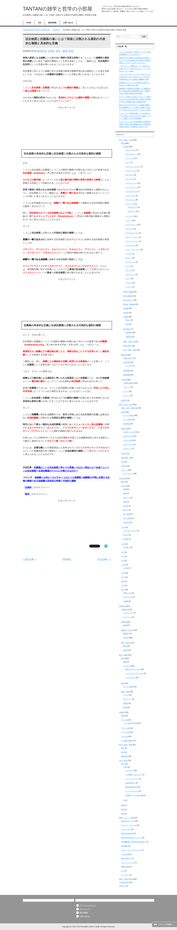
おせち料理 (127, 518)
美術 (122, 805)
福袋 (125, 489)
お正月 (123, 486)
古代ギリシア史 (129, 432)
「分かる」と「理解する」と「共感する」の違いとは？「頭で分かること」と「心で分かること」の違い (135, 68)
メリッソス (129, 158)
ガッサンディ (130, 262)
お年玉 (125, 506)
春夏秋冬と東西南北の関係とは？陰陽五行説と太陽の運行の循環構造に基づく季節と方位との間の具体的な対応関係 (135, 91)
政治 (122, 748)
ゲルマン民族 (128, 440)
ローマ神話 (127, 420)
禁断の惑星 (125, 867)
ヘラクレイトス (131, 183)
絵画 (122, 809)
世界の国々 (125, 458)
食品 (125, 707)
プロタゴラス (132, 207)
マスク (125, 695)
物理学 (125, 634)
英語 (122, 716)
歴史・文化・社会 (125, 405)
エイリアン (125, 875)
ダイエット (127, 699)
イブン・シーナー (132, 237)
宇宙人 (127, 320)
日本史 (123, 454)
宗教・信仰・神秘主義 (129, 408)
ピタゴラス (129, 175)
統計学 (125, 650)
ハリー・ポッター (132, 779)
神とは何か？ (128, 300)
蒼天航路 (124, 846)
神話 (122, 412)
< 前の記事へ (29, 559)
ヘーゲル (128, 283)
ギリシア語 (125, 732)
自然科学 (42, 51)
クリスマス (127, 597)
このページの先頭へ (165, 924)
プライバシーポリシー (88, 905)
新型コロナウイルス (132, 669)
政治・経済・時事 (125, 745)
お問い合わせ (68, 23)
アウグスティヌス (132, 233)
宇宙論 (125, 317)
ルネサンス (127, 449)
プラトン (128, 220)
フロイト (126, 387)
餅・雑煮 (126, 514)
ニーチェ (128, 287)
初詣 (125, 493)
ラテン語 (124, 736)
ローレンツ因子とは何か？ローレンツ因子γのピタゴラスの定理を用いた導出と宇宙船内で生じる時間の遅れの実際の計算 (135, 99)
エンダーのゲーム (132, 791)
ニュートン (127, 617)
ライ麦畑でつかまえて (133, 775)
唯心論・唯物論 (129, 304)
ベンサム (128, 366)
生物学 (51, 51)
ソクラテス (129, 216)
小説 (125, 767)
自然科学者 (125, 610)
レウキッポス (130, 196)
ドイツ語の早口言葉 (130, 723)
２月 (122, 527)
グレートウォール (127, 863)
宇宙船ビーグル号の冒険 (134, 795)
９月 (122, 577)
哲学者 (125, 147)
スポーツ (124, 470)
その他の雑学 (124, 882)
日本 (122, 462)
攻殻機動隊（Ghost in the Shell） (133, 842)
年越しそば (127, 593)
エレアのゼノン (131, 154)
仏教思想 (128, 337)
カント (127, 279)
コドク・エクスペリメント (131, 850)
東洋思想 (126, 329)
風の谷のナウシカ (127, 821)
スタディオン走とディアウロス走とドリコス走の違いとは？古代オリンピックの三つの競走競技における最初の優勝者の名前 (135, 76)
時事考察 (124, 756)
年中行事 (122, 478)
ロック (127, 266)
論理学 (123, 400)
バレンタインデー (129, 531)
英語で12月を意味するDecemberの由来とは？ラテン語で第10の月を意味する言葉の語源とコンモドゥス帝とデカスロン (135, 60)
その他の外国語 (127, 741)
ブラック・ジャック (128, 825)
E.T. (122, 871)
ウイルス (126, 666)
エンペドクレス (131, 187)
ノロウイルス (130, 678)
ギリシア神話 (128, 415)
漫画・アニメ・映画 (126, 818)
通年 (122, 482)
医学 (70, 51)
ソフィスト (129, 204)
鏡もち (125, 510)
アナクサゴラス (131, 191)
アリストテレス (131, 225)
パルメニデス (130, 150)
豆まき (125, 535)
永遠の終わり (130, 783)
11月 (123, 585)
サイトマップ (85, 909)
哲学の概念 (127, 296)
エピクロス (129, 229)
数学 (125, 646)
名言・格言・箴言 (129, 350)
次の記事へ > (104, 559)
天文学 (125, 638)
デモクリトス (130, 200)
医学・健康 (61, 51)
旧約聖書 (126, 371)
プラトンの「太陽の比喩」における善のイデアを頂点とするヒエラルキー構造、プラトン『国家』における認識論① (135, 115)
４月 (122, 552)
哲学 (122, 143)
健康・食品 (125, 692)
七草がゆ (126, 522)
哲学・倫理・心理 (125, 140)
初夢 (125, 502)
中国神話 (126, 424)
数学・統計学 (126, 643)
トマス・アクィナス (132, 250)
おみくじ (126, 498)
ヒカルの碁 (125, 854)
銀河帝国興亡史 (131, 787)
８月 (122, 573)
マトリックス (126, 829)
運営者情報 (52, 23)
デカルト (128, 258)
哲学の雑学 (127, 346)
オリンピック (128, 473)
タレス (127, 162)
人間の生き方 (128, 358)
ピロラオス (129, 179)
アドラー (126, 395)
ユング (125, 391)
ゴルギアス (131, 211)
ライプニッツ (130, 274)
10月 (123, 581)
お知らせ (122, 886)
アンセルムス (130, 245)
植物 (125, 625)
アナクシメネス (131, 171)
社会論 (125, 313)
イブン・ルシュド (132, 241)
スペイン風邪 (128, 687)
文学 (122, 764)
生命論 (125, 308)
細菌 (125, 662)
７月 (122, 565)
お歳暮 (125, 601)
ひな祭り (126, 547)
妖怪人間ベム (126, 858)
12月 (123, 590)
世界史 (123, 429)
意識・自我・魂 (129, 342)
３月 (122, 544)
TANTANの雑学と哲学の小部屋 (57, 9)
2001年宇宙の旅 (127, 833)
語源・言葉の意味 (125, 879)
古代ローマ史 (128, 436)
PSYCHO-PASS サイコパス (131, 838)
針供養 (125, 539)
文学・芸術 (123, 760)
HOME (28, 23)
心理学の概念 (128, 383)
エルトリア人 (128, 444)
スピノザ (128, 270)
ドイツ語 (124, 720)
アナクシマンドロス (132, 167)
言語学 (123, 466)
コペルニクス (128, 613)
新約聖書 (126, 375)
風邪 (122, 683)
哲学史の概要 (128, 292)
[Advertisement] (67, 128)
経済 (122, 752)
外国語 (121, 712)
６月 (122, 561)
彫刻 (122, 814)
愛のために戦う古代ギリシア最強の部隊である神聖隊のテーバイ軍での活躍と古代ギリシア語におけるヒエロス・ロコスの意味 (135, 107)
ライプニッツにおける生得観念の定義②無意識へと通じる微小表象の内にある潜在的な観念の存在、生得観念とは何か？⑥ (135, 124)
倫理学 (123, 355)
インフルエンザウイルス (134, 673)
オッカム (128, 254)
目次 (39, 23)
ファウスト (129, 770)
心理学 (123, 380)
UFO (127, 324)
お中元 (125, 568)
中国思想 (128, 332)
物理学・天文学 (127, 630)
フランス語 (125, 728)
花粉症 (125, 703)
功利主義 (126, 362)
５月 (122, 556)
